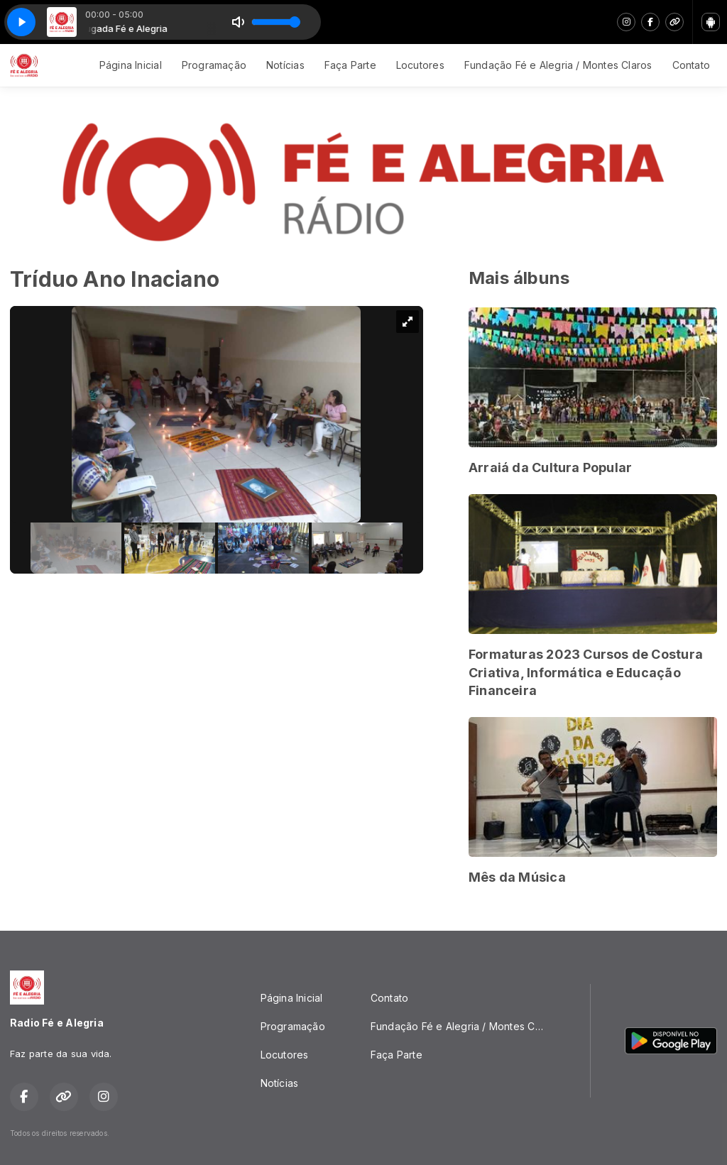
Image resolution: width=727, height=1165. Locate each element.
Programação (214, 65)
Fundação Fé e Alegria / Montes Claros (558, 65)
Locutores (420, 65)
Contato (691, 65)
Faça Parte (350, 65)
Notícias (285, 65)
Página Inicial (130, 65)
